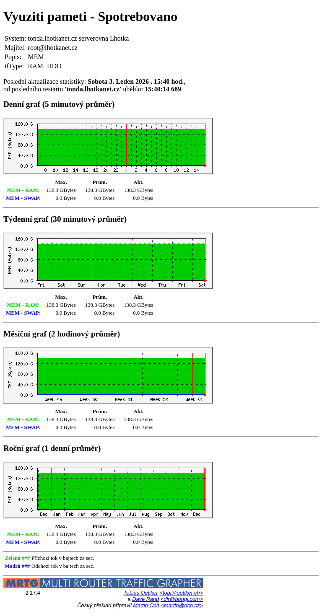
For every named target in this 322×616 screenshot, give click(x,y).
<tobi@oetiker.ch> (181, 593)
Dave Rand (145, 599)
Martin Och (146, 605)
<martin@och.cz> (182, 605)
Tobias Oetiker (141, 593)
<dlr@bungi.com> (182, 599)
